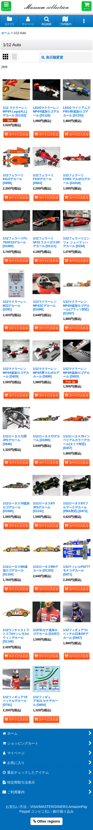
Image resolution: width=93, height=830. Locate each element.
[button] (6, 6)
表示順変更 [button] (52, 57)
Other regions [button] (46, 821)
